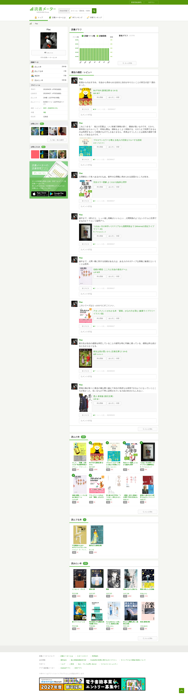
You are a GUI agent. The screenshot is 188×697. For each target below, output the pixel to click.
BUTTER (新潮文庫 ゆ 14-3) (105, 90)
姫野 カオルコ (98, 354)
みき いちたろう (99, 143)
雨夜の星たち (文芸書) (147, 589)
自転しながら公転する (130, 589)
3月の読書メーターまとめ (48, 57)
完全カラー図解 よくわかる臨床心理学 (110, 182)
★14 (94, 109)
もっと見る (127, 63)
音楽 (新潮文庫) (145, 622)
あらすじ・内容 (114, 97)
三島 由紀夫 (144, 626)
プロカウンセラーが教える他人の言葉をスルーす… (113, 464)
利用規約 (95, 656)
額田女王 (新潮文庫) (95, 545)
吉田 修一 (96, 399)
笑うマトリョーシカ (78, 622)
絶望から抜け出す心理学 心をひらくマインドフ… (147, 497)
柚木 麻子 (96, 93)
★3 (94, 201)
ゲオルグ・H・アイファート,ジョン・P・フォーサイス (80, 549)
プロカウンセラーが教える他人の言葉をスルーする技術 (117, 140)
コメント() (101, 109)
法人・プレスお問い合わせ (87, 664)
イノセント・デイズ (78, 589)
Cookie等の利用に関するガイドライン (103, 660)
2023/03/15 (111, 371)
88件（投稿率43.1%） (51, 108)
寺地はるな (143, 593)
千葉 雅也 (92, 626)
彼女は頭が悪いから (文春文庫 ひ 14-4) (110, 351)
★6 (94, 415)
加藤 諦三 (109, 499)
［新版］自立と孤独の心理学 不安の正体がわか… (130, 497)
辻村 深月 (92, 593)
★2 (94, 288)
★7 (94, 371)
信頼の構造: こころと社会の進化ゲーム (110, 269)
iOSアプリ (78, 668)
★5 (94, 159)
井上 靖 (91, 549)
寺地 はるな (110, 626)
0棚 (44, 112)
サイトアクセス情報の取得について (133, 660)
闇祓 (107, 589)
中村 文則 (126, 626)
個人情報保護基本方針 (78, 660)
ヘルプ (63, 664)
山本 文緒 (126, 593)
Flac (81, 79)
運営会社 (64, 660)
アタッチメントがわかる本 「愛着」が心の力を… (96, 497)
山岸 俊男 (96, 272)
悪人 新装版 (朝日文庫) (103, 396)
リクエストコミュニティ (109, 664)
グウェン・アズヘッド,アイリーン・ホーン (80, 467)
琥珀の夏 (92, 589)
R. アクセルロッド (99, 232)
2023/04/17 (112, 109)
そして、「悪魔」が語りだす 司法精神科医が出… (79, 464)
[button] (94, 10)
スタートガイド (82, 656)
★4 (94, 244)
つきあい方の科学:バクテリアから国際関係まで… (147, 464)
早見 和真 (75, 593)
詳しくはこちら (40, 173)
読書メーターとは (67, 656)
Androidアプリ (65, 668)
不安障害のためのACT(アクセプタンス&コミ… (79, 547)
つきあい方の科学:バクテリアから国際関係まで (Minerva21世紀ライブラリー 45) (123, 227)
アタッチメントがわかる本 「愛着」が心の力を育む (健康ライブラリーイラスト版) (124, 312)
